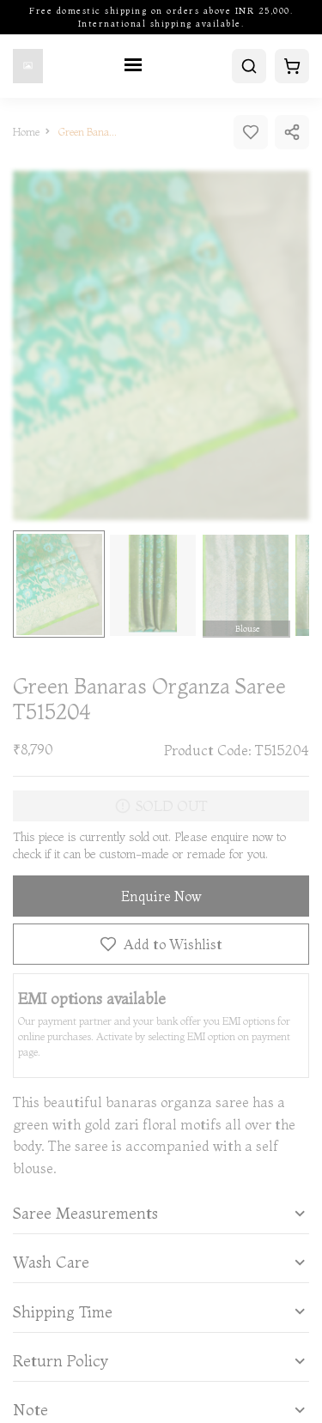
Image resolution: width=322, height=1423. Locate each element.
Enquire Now (161, 896)
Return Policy (60, 1361)
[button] (161, 1213)
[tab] (161, 1213)
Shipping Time (62, 1312)
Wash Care (51, 1262)
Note (30, 1410)
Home (26, 131)
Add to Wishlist (161, 944)
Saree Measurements (85, 1213)
